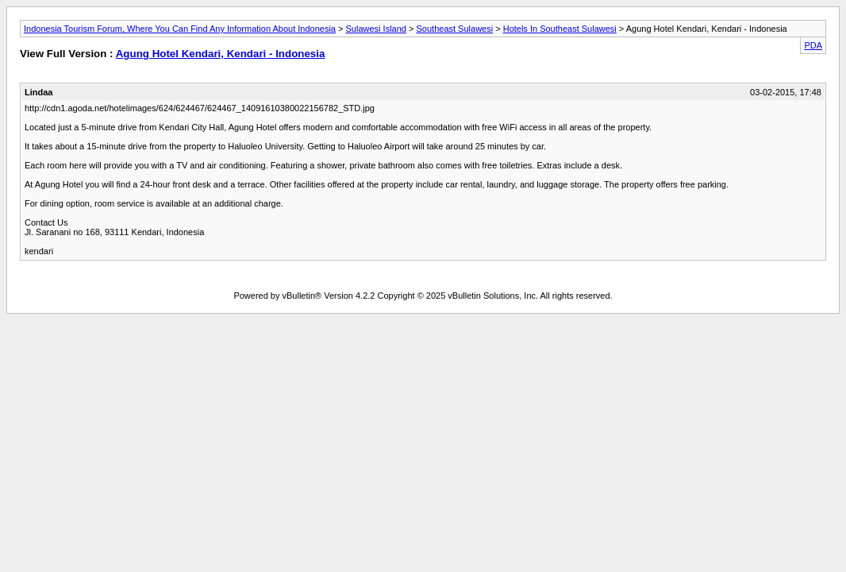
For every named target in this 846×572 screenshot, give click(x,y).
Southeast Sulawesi (455, 28)
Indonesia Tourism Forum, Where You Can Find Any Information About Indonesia (180, 28)
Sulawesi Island (376, 28)
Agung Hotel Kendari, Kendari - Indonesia (220, 54)
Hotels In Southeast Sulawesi (560, 28)
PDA (813, 45)
